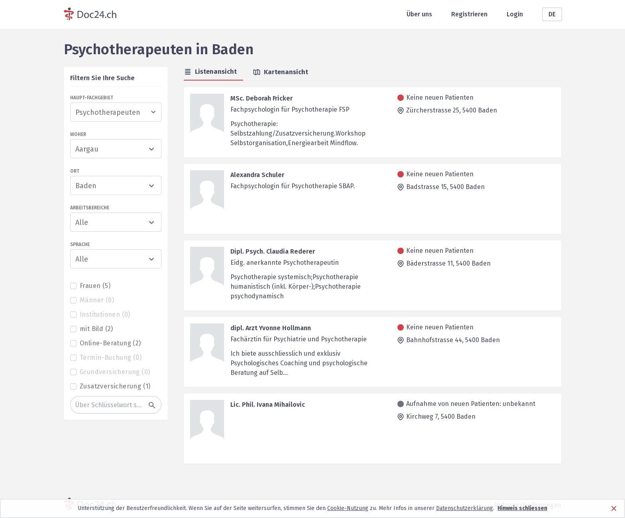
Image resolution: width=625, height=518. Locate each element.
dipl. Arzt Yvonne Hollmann (270, 328)
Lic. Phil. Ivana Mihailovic (267, 404)
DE (552, 14)
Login (515, 14)
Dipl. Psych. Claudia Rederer (272, 251)
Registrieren (469, 14)
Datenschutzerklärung (464, 508)
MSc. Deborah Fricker (261, 98)
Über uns (419, 14)
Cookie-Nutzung (347, 508)
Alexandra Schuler (257, 175)
